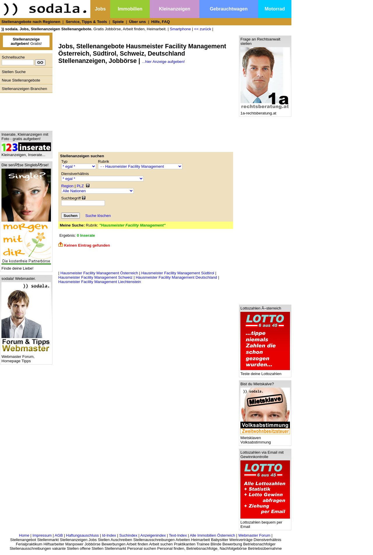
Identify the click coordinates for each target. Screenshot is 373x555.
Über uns (137, 22)
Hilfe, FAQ (160, 22)
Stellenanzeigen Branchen (24, 88)
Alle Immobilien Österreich (212, 535)
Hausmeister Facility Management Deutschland (176, 277)
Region (67, 186)
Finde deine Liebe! (26, 267)
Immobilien (130, 8)
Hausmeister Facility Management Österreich (99, 273)
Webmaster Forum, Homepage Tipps (26, 357)
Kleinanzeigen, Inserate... (26, 153)
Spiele (118, 22)
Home (24, 535)
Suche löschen (98, 215)
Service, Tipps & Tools (86, 22)
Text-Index (178, 535)
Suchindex (128, 535)
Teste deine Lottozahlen (265, 372)
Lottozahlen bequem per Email (265, 523)
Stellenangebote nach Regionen (30, 22)
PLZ (80, 186)
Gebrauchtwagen (229, 8)
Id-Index (109, 535)
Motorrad (275, 8)
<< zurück (202, 29)
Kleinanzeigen (174, 8)
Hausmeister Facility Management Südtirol (177, 273)
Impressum (42, 535)
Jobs (100, 8)
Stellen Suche (14, 72)
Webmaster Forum (254, 535)
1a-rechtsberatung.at (265, 111)
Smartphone (180, 29)
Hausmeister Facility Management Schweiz (95, 277)
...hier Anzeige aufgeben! (163, 61)
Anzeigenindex (153, 535)
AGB (59, 535)
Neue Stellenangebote (21, 80)
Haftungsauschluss (82, 535)
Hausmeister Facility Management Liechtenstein (99, 282)
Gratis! (26, 41)
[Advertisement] (24, 110)
